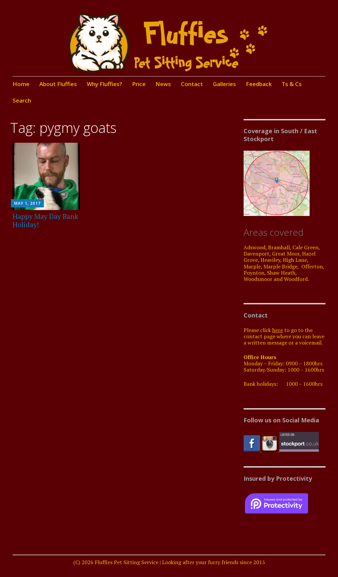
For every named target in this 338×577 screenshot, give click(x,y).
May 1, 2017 (27, 203)
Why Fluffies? (104, 84)
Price (139, 84)
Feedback (259, 84)
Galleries (224, 84)
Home (21, 84)
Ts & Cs (292, 84)
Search (22, 100)
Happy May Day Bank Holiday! (45, 220)
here (277, 330)
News (163, 84)
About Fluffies (58, 84)
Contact (192, 84)
